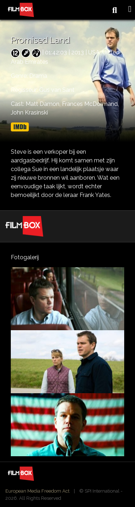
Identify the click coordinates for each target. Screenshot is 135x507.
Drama (38, 75)
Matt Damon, (44, 103)
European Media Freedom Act (37, 491)
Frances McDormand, (90, 103)
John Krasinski (29, 112)
